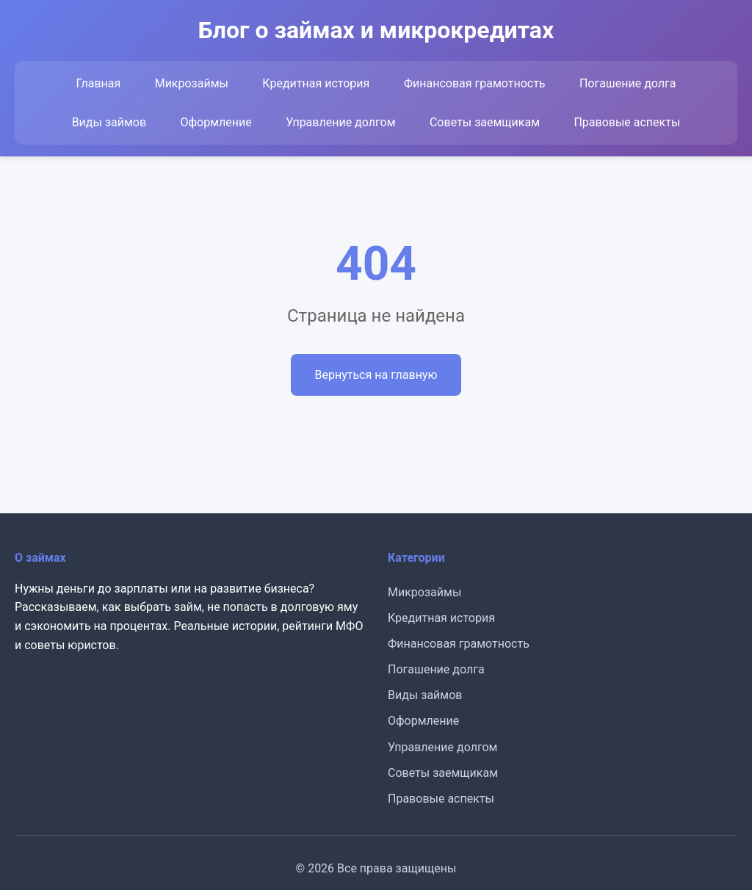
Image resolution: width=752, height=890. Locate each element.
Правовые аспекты (627, 122)
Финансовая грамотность (475, 83)
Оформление (215, 122)
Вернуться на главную (375, 375)
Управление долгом (340, 122)
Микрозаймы (191, 83)
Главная (98, 83)
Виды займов (109, 122)
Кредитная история (315, 83)
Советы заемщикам (485, 122)
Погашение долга (627, 83)
